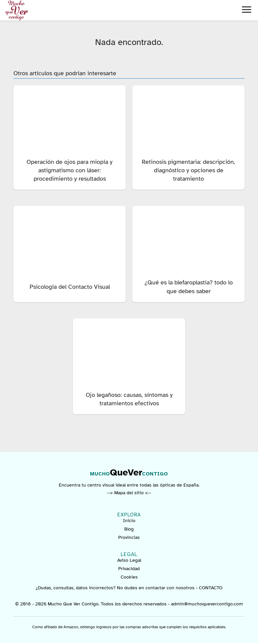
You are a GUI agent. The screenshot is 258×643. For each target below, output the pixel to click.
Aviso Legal (129, 560)
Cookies (129, 577)
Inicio (129, 520)
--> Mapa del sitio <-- (129, 493)
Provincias (129, 537)
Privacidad (129, 568)
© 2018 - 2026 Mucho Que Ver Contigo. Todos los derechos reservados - (93, 604)
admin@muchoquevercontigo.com (207, 604)
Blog (129, 529)
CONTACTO (210, 588)
